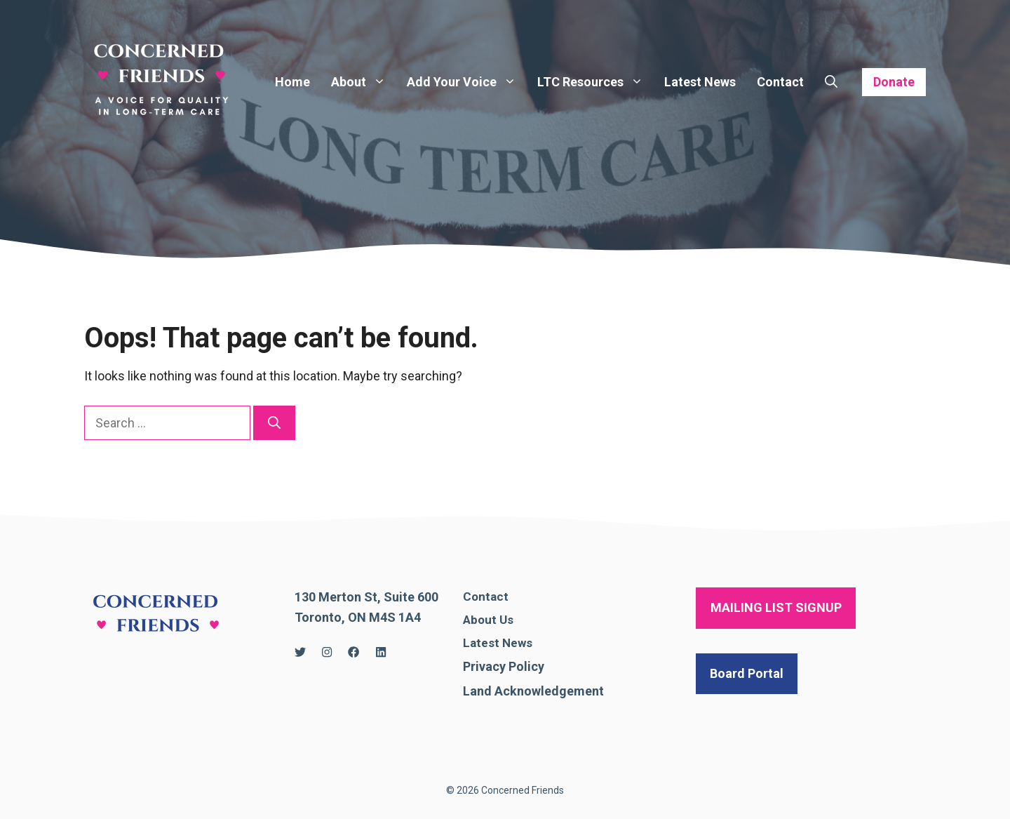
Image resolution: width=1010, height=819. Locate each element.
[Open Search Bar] (831, 82)
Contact (780, 81)
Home (292, 81)
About (363, 82)
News (517, 643)
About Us (488, 620)
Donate (894, 81)
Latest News (700, 81)
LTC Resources (595, 82)
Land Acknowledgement (533, 691)
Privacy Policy (503, 666)
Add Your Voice (467, 82)
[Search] (274, 423)
